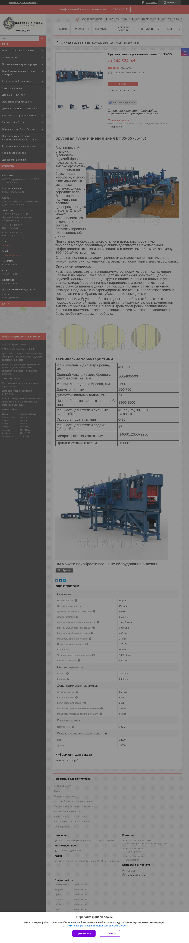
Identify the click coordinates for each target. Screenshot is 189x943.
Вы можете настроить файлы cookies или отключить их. (93, 925)
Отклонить (110, 933)
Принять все (84, 933)
